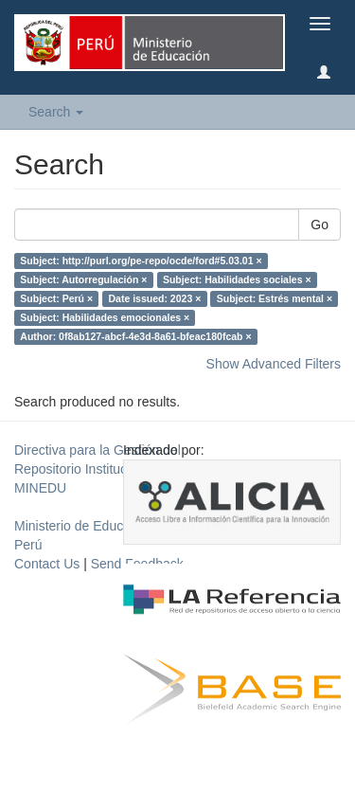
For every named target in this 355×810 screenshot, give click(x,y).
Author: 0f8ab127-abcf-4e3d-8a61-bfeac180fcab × (135, 336)
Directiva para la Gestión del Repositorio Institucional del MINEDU (97, 468)
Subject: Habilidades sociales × (237, 279)
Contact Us (47, 563)
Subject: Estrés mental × (274, 298)
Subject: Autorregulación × (83, 279)
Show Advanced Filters (273, 363)
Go (319, 224)
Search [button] (55, 111)
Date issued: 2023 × (155, 298)
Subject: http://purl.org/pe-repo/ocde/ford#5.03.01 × (140, 260)
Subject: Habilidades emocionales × (104, 317)
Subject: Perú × (56, 298)
